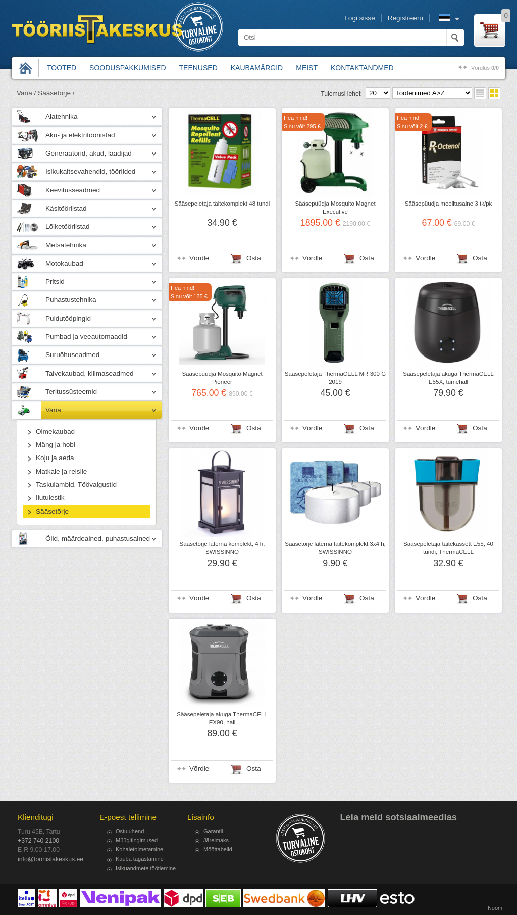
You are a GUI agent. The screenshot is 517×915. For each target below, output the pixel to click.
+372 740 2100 (38, 840)
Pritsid (55, 281)
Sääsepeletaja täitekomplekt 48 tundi (222, 203)
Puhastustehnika (70, 299)
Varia (53, 410)
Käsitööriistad (66, 208)
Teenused (198, 68)
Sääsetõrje (52, 511)
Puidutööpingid (68, 318)
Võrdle (199, 258)
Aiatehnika (61, 116)
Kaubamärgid (257, 68)
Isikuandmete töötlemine (146, 868)
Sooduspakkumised (127, 68)
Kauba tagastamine (140, 859)
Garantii (213, 831)
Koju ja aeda (55, 458)
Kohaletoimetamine (139, 849)
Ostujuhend (130, 831)
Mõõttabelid (217, 849)
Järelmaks (216, 840)
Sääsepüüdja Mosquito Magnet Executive (335, 207)
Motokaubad (64, 263)
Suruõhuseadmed (72, 355)
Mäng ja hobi (55, 444)
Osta (253, 258)
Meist (307, 68)
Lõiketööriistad (67, 226)
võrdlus (485, 68)
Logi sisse (359, 18)
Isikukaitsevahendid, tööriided (90, 171)
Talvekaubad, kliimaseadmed (89, 373)
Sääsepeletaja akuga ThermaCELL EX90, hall (222, 718)
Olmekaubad (55, 431)
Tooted (61, 68)
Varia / (26, 93)
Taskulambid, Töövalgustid (76, 484)
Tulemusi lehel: (341, 93)
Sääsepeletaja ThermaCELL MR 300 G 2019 (335, 378)
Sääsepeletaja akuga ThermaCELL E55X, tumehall (448, 378)
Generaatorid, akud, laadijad (88, 153)
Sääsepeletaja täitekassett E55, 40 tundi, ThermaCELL (448, 548)
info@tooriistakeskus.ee (50, 859)
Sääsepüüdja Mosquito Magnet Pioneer (222, 378)
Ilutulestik (50, 497)
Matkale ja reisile (61, 471)
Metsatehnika (65, 245)
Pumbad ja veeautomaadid (86, 336)
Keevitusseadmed (72, 190)
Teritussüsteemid (71, 391)
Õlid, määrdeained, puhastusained (97, 538)
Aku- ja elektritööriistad (80, 135)
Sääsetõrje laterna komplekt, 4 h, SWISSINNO (222, 548)
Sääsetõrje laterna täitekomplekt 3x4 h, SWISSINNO (335, 548)
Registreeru (405, 18)
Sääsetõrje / (56, 93)
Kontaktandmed (362, 68)
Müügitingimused (137, 840)
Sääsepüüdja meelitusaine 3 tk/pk (448, 203)
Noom (495, 908)
